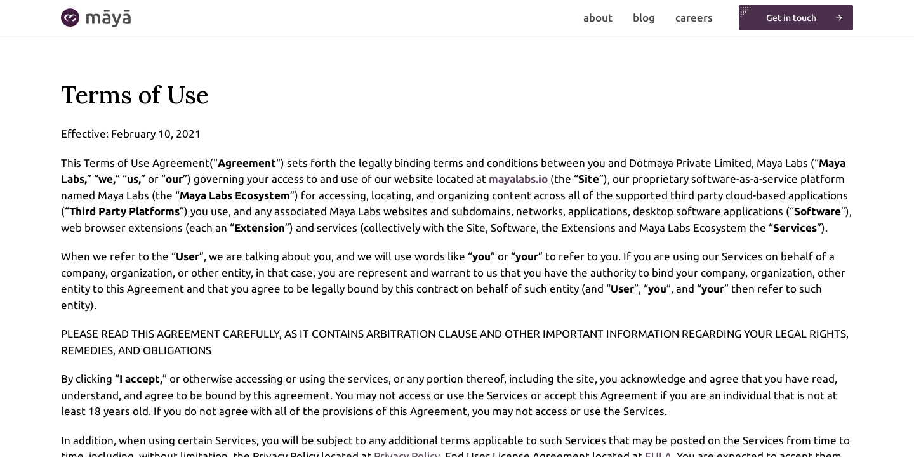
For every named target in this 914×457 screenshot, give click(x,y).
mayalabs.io (518, 179)
